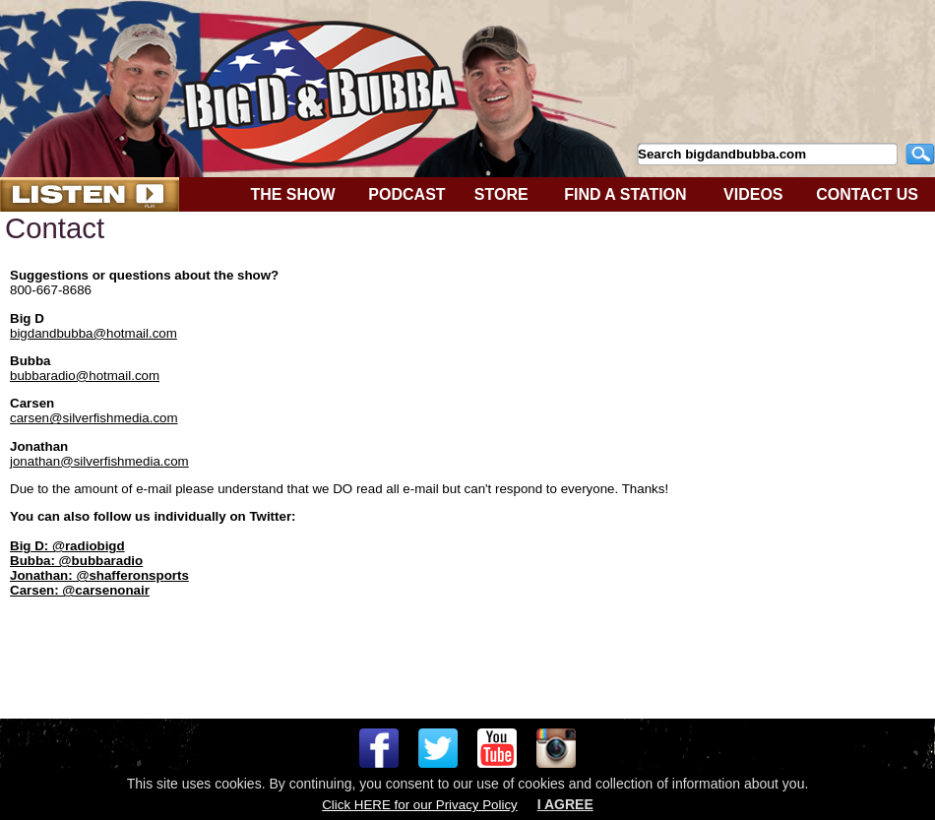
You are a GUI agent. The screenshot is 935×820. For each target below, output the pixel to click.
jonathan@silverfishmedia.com (99, 461)
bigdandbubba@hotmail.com (93, 333)
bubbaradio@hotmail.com (84, 375)
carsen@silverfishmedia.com (94, 417)
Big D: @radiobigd (67, 545)
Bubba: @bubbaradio (76, 560)
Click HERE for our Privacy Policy (419, 804)
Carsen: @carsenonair (80, 590)
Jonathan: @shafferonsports (99, 575)
